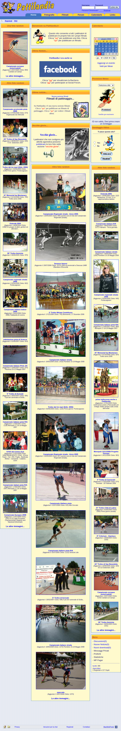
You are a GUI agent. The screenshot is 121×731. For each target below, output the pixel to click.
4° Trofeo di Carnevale (106, 480)
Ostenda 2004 (15, 223)
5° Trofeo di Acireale (15, 394)
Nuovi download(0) (102, 647)
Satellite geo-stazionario (106, 114)
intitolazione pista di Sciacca (15, 339)
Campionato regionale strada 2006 (15, 280)
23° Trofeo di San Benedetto (15, 139)
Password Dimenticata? (89, 10)
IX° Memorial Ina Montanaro (15, 195)
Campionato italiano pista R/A (15, 422)
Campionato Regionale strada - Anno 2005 (60, 214)
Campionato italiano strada (61, 360)
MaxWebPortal (108, 727)
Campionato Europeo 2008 (15, 515)
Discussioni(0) (100, 641)
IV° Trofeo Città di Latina (106, 508)
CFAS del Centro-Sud (15, 452)
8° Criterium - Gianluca (106, 536)
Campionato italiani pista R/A (15, 485)
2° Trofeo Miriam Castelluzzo (60, 313)
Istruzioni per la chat (50, 727)
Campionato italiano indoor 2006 (15, 310)
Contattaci (86, 727)
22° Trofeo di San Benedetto (106, 564)
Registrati (70, 727)
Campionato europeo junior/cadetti (15, 67)
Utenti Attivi (96, 668)
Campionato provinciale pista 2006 (15, 110)
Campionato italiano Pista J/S (15, 366)
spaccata (60, 692)
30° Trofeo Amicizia (15, 253)
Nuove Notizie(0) (101, 644)
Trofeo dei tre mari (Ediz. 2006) (15, 167)
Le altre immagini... (15, 76)
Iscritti (95, 666)
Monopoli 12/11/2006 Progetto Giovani (106, 452)
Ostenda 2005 (106, 194)
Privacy (17, 727)
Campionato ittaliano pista (61, 503)
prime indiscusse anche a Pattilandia (106, 400)
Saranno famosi (60, 264)
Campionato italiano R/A (106, 224)
